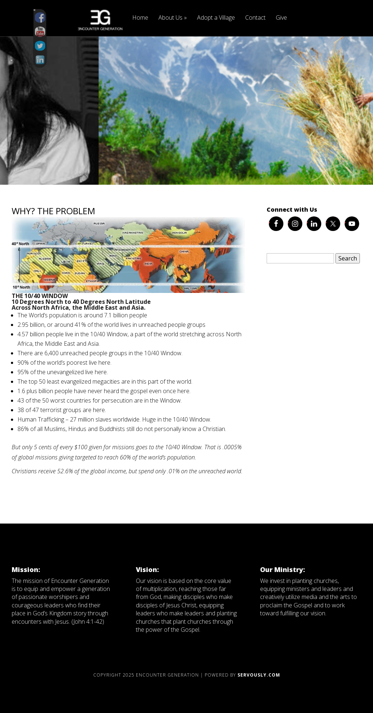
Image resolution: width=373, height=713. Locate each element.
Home (140, 18)
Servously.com (258, 675)
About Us (172, 18)
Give (281, 18)
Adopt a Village (216, 18)
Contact (255, 18)
